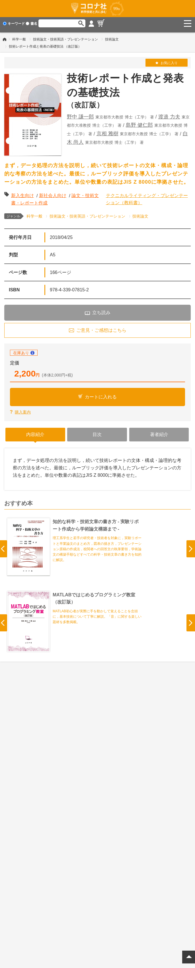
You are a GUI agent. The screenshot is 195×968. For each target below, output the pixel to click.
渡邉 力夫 (169, 114)
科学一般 (19, 37)
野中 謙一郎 (80, 114)
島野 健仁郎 (139, 123)
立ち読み (101, 310)
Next (190, 546)
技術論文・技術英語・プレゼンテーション (65, 37)
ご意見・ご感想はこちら (101, 327)
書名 (31, 24)
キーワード (14, 24)
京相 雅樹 (107, 131)
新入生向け (22, 193)
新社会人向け (52, 193)
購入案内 (23, 409)
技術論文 (112, 37)
